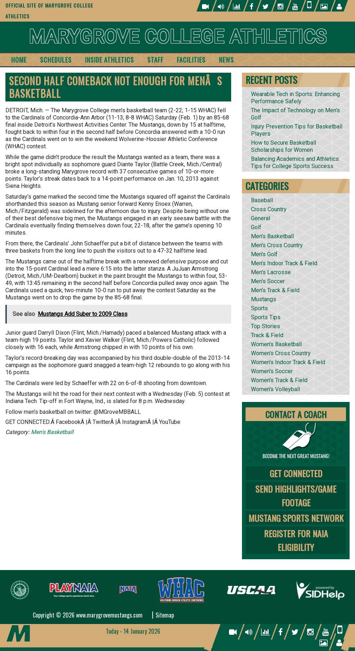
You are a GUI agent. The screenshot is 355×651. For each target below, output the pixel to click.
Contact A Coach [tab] (296, 414)
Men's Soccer (268, 281)
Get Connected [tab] (296, 473)
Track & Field (267, 335)
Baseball (262, 200)
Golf (256, 227)
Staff (155, 59)
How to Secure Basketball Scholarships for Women (283, 146)
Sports (259, 308)
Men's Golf (264, 254)
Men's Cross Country (277, 245)
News (226, 59)
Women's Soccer (272, 371)
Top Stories (265, 326)
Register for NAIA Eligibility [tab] (296, 540)
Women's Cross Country (281, 353)
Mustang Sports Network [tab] (295, 517)
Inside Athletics (109, 59)
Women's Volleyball (275, 389)
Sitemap (165, 615)
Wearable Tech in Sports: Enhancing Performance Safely (295, 98)
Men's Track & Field (275, 290)
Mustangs (263, 299)
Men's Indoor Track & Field (284, 263)
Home (19, 59)
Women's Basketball (276, 344)
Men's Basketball (52, 432)
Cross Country (269, 209)
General (260, 218)
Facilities (191, 59)
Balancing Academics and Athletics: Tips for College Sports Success (295, 162)
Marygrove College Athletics (178, 37)
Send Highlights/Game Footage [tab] (295, 495)
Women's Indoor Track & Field (288, 362)
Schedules (56, 59)
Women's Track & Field (279, 380)
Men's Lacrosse (271, 272)
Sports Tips (265, 317)
